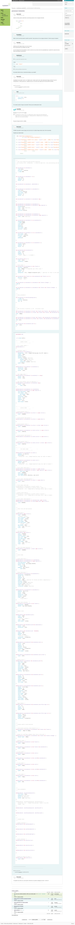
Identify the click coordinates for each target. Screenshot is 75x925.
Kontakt (25, 923)
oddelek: (36, 919)
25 (44, 893)
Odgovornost (15, 923)
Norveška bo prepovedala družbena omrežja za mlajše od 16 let (26, 0)
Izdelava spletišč (20, 896)
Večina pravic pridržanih (8, 923)
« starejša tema (24, 919)
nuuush (55, 910)
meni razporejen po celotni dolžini (21, 902)
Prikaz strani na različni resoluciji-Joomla (22, 898)
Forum (2, 13)
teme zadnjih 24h (5, 15)
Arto (17, 91)
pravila (3, 23)
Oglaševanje (20, 923)
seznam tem (67, 33)
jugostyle (15, 899)
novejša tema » (50, 919)
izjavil (25, 112)
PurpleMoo (19, 34)
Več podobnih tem (15, 915)
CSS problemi (17, 910)
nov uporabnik (67, 23)
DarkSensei (19, 55)
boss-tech (19, 14)
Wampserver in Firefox (18, 906)
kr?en (55, 898)
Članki (2, 17)
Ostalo (2, 22)
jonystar (15, 907)
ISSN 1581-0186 (30, 923)
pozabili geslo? (67, 24)
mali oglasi (4, 14)
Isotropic (18, 42)
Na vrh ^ (72, 923)
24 (43, 893)
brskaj (3, 20)
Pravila (2, 923)
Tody (14, 895)
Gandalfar (19, 108)
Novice (2, 10)
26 (14, 894)
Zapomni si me (68, 15)
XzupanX (15, 903)
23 (42, 893)
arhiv (3, 11)
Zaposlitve (3, 19)
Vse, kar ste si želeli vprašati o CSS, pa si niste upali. (25, 893)
